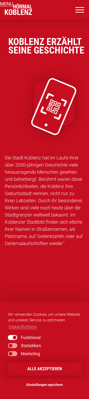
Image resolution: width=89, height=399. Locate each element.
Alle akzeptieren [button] (44, 368)
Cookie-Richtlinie (23, 327)
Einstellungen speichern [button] (44, 385)
